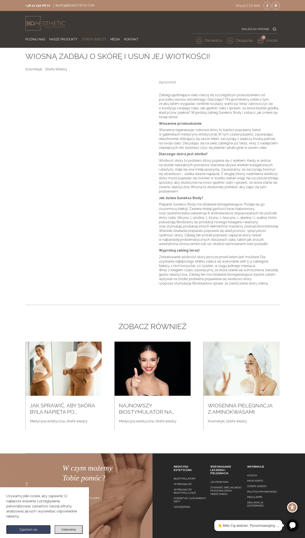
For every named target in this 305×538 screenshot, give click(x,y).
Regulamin (254, 497)
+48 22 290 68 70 (39, 5)
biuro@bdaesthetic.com (79, 5)
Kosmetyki (33, 69)
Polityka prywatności (262, 491)
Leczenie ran (219, 482)
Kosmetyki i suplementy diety (190, 500)
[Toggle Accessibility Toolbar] (292, 507)
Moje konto (255, 480)
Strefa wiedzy (257, 486)
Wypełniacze (183, 484)
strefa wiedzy (76, 421)
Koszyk (252, 475)
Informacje (255, 466)
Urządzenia (182, 506)
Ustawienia (68, 529)
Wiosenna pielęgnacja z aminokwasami (240, 408)
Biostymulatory (185, 478)
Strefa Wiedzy (56, 69)
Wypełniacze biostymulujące (185, 491)
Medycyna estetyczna (47, 421)
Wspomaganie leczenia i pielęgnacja (220, 470)
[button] (241, 41)
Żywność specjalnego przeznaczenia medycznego (225, 491)
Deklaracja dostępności (255, 504)
